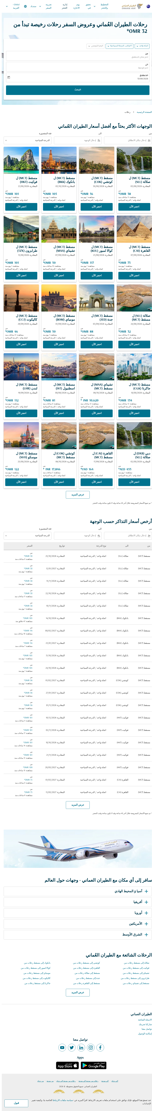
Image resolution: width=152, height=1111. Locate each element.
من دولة (39, 1081)
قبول (14, 1103)
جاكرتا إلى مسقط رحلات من (36, 983)
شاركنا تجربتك (143, 1024)
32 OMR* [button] (135, 31)
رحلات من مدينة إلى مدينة (87, 1081)
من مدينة (48, 1081)
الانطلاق (142, 76)
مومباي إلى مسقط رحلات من (35, 973)
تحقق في (86, 6)
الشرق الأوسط (134, 934)
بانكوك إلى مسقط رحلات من (35, 963)
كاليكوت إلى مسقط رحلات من (35, 978)
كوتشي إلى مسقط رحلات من (84, 963)
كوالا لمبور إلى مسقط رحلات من (34, 968)
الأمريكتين (137, 924)
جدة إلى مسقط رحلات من (86, 978)
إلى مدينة (103, 1081)
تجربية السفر (43, 6)
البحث (76, 90)
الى (144, 65)
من (144, 54)
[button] (118, 46)
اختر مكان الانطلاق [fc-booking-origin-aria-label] (138, 57)
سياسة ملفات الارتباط (61, 1100)
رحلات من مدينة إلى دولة (64, 1081)
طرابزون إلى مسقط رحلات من (133, 978)
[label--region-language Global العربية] (14, 6)
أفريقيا (140, 902)
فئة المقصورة (43, 133)
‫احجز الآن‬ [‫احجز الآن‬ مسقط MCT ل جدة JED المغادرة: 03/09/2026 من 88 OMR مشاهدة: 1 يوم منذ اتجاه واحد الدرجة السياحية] (95, 344)
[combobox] (124, 140)
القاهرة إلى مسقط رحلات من (84, 968)
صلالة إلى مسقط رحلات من (135, 963)
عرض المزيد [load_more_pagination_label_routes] (76, 992)
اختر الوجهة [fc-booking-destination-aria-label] (141, 68)
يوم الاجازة (75, 6)
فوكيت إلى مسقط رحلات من (134, 968)
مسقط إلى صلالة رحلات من (85, 973)
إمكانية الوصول (143, 1034)
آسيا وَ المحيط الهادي (130, 891)
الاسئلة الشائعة (143, 1020)
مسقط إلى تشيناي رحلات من (134, 983)
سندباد (32, 6)
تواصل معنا (145, 1029)
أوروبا (140, 913)
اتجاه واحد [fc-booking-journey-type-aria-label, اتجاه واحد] (142, 46)
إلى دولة (113, 1081)
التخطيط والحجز (98, 6)
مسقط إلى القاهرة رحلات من (84, 983)
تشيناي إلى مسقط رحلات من (134, 973)
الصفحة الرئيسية (142, 112)
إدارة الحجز (63, 6)
